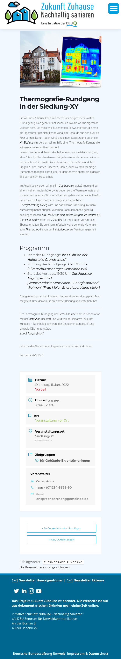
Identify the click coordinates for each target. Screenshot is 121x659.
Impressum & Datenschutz (87, 653)
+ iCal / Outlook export (62, 539)
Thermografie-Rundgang (63, 562)
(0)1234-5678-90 (59, 487)
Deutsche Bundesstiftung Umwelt (39, 653)
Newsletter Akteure (85, 580)
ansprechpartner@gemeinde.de (62, 499)
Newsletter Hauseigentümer (37, 580)
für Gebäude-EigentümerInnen (62, 460)
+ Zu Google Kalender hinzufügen (61, 528)
